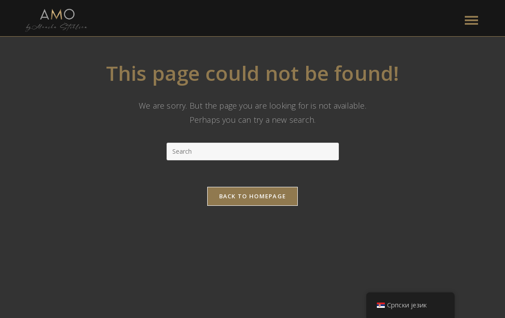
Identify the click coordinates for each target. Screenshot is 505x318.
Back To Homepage (252, 196)
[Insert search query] (253, 151)
